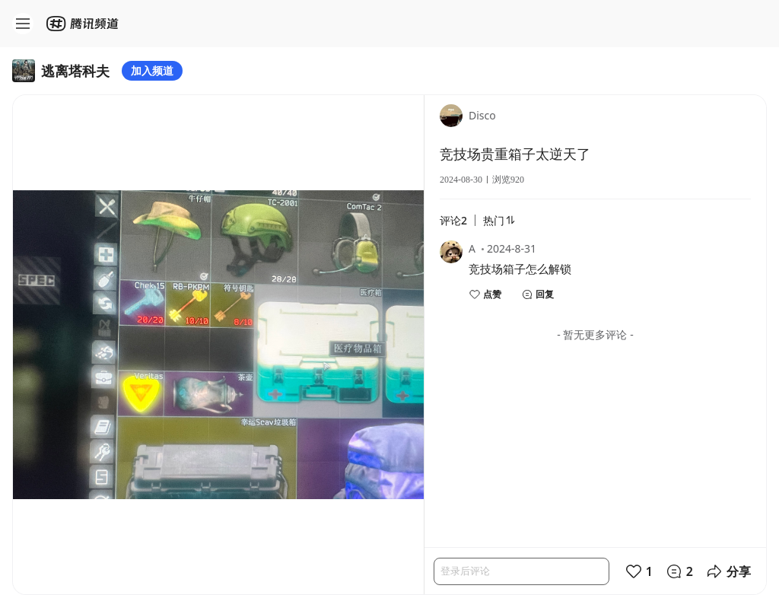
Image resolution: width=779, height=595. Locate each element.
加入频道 (152, 70)
